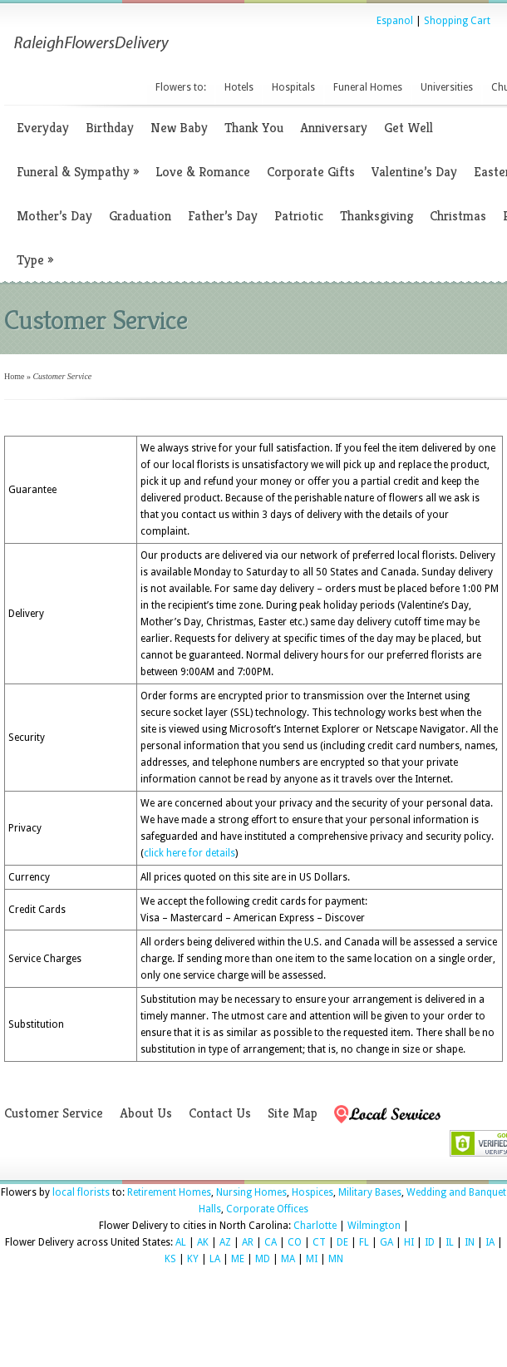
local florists (81, 1192)
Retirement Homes (169, 1192)
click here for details (189, 853)
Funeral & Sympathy (78, 171)
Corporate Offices (267, 1209)
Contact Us (220, 1113)
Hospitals (293, 87)
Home (14, 376)
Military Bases (369, 1192)
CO (295, 1242)
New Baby (179, 127)
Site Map (292, 1113)
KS (170, 1259)
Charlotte (315, 1225)
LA (214, 1259)
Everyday (43, 127)
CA (270, 1242)
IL (449, 1242)
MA (288, 1259)
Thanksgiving (376, 216)
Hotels (239, 87)
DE (342, 1242)
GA (386, 1242)
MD (262, 1259)
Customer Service (53, 1113)
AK (203, 1242)
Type (35, 260)
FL (364, 1242)
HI (409, 1242)
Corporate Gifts (311, 171)
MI (311, 1259)
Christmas (458, 216)
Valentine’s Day (414, 171)
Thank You (253, 127)
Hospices (312, 1192)
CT (319, 1242)
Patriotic (298, 216)
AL (180, 1242)
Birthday (110, 127)
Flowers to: (180, 87)
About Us (146, 1113)
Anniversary (333, 127)
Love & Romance (202, 171)
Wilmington (374, 1225)
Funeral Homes (367, 87)
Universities (447, 87)
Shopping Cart (457, 21)
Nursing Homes (251, 1192)
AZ (225, 1242)
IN (470, 1242)
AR (248, 1242)
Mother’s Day (54, 216)
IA (490, 1242)
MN (335, 1259)
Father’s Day (223, 216)
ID (430, 1242)
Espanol (395, 21)
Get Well (408, 127)
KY (193, 1259)
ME (237, 1259)
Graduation (140, 216)
